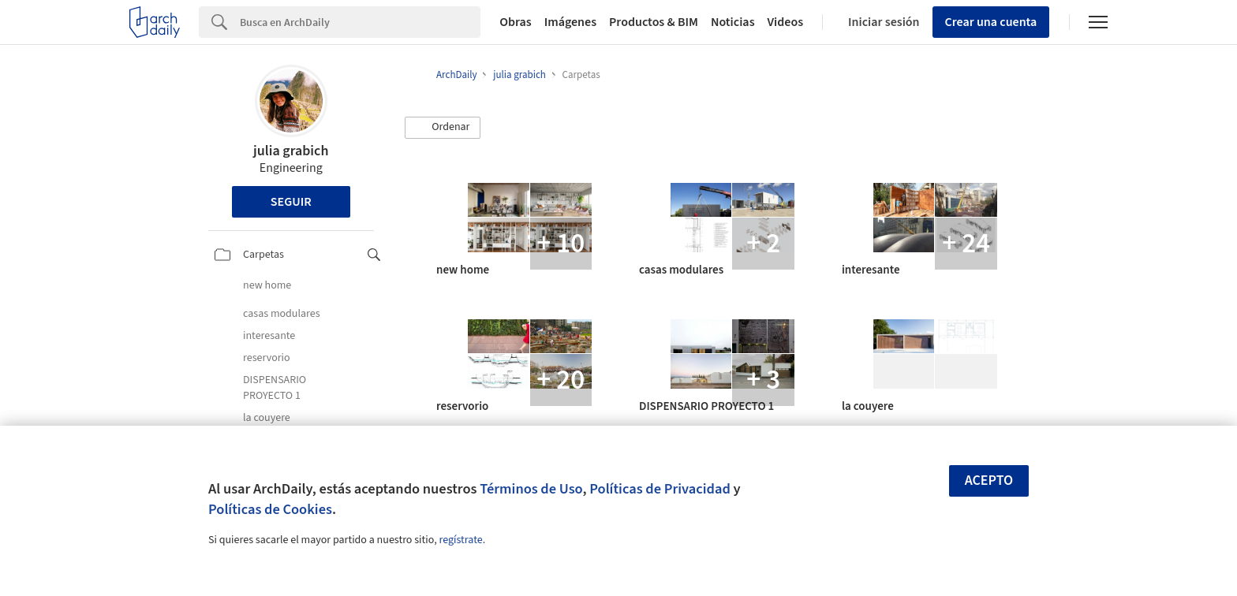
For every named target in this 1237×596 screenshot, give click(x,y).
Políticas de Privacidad (660, 489)
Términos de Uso (531, 489)
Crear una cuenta (991, 22)
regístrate (460, 540)
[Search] (360, 22)
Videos (786, 22)
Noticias (733, 22)
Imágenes (570, 22)
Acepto (989, 480)
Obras (515, 22)
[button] (442, 128)
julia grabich (290, 151)
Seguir (291, 201)
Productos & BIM (653, 22)
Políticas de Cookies (270, 509)
